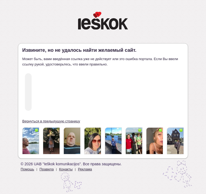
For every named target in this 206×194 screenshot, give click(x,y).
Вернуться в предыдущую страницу (51, 121)
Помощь (27, 169)
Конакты (65, 169)
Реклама (85, 169)
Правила (46, 169)
